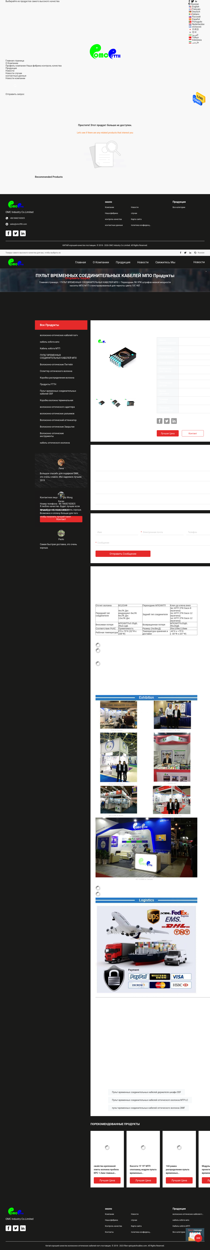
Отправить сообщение (123, 553)
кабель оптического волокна (55, 443)
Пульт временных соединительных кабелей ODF (58, 392)
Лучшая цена (168, 433)
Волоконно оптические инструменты (52, 434)
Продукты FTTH (48, 384)
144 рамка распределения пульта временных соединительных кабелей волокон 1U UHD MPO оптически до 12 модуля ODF (179, 1170)
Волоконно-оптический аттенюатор (58, 420)
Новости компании (15, 78)
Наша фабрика (33, 65)
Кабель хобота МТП (50, 348)
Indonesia (197, 40)
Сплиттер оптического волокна (56, 371)
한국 (194, 32)
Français (196, 9)
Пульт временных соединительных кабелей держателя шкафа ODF (146, 1092)
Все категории (179, 207)
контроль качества (52, 65)
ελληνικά (196, 26)
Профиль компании (16, 65)
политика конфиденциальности (141, 225)
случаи (18, 73)
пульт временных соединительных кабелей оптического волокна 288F (148, 1108)
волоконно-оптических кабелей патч (59, 335)
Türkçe (195, 37)
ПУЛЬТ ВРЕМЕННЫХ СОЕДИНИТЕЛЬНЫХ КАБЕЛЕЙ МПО (89, 282)
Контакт (193, 433)
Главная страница (48, 282)
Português (197, 21)
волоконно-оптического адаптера (57, 407)
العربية (195, 35)
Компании (109, 207)
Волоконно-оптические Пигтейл (56, 364)
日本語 (195, 29)
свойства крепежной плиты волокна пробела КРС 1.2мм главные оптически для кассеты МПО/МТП (106, 1170)
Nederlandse (198, 24)
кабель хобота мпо (49, 342)
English (195, 6)
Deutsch (196, 11)
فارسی (195, 42)
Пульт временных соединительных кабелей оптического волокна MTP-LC (150, 1100)
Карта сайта (136, 219)
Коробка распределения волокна (57, 377)
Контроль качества (113, 1226)
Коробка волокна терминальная (56, 400)
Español (196, 19)
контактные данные (114, 225)
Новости (10, 73)
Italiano (195, 14)
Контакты (109, 1232)
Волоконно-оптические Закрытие (57, 426)
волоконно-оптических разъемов (57, 413)
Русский (196, 16)
